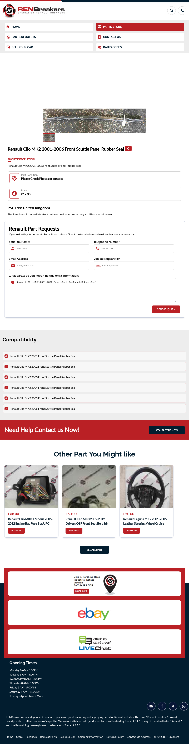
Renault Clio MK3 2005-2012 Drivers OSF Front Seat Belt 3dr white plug (87, 525)
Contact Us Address (139, 740)
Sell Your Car (67, 740)
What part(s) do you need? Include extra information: (44, 275)
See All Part (94, 553)
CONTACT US (109, 37)
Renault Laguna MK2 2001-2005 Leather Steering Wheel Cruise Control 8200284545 (145, 525)
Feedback (31, 740)
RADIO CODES (110, 47)
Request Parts (48, 740)
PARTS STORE (110, 26)
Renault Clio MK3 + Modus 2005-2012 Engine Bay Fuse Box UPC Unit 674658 (30, 525)
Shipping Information (90, 740)
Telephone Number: (107, 242)
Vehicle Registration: (107, 258)
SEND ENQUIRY (166, 313)
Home (9, 740)
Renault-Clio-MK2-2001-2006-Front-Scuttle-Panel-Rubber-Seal (92, 292)
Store (19, 740)
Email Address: (18, 258)
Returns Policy (115, 740)
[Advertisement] (94, 79)
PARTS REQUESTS (21, 37)
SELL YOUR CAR (20, 47)
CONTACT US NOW (167, 434)
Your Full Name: (19, 242)
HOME (13, 26)
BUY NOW (16, 534)
